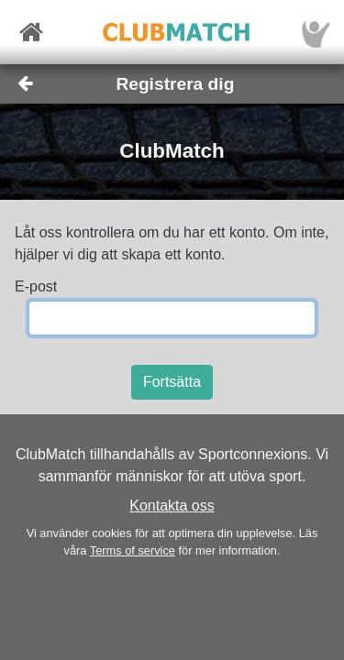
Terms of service (132, 550)
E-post (36, 286)
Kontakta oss (172, 505)
